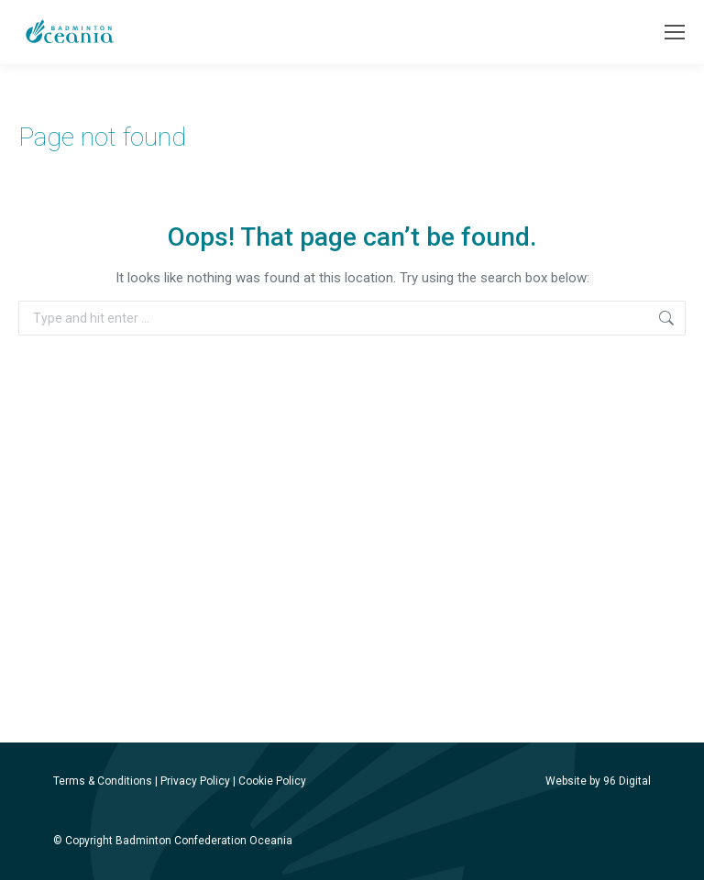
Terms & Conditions (102, 781)
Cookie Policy (272, 781)
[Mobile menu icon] (675, 32)
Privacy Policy (195, 781)
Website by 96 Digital (598, 781)
